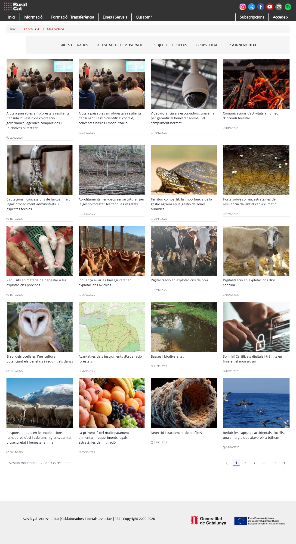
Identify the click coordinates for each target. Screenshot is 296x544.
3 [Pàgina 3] (254, 463)
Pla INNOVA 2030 (255, 45)
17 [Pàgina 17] (274, 463)
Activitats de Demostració (133, 45)
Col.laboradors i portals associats (87, 518)
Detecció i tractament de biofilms (176, 432)
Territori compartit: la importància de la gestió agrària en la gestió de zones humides (181, 204)
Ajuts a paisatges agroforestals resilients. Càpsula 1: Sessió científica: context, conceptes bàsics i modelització (110, 118)
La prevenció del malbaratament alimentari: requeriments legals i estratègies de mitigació (104, 437)
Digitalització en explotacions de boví (179, 280)
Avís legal (30, 518)
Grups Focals (220, 45)
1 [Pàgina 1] (236, 463)
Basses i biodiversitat (167, 356)
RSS (117, 518)
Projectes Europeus (183, 45)
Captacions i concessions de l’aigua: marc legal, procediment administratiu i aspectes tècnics (38, 204)
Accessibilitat (49, 518)
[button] (11, 17)
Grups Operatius (87, 45)
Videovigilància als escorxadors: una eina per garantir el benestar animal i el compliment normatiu (182, 118)
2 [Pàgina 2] (245, 463)
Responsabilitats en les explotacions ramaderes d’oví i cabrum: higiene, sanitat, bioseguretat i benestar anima (39, 437)
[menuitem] (72, 17)
